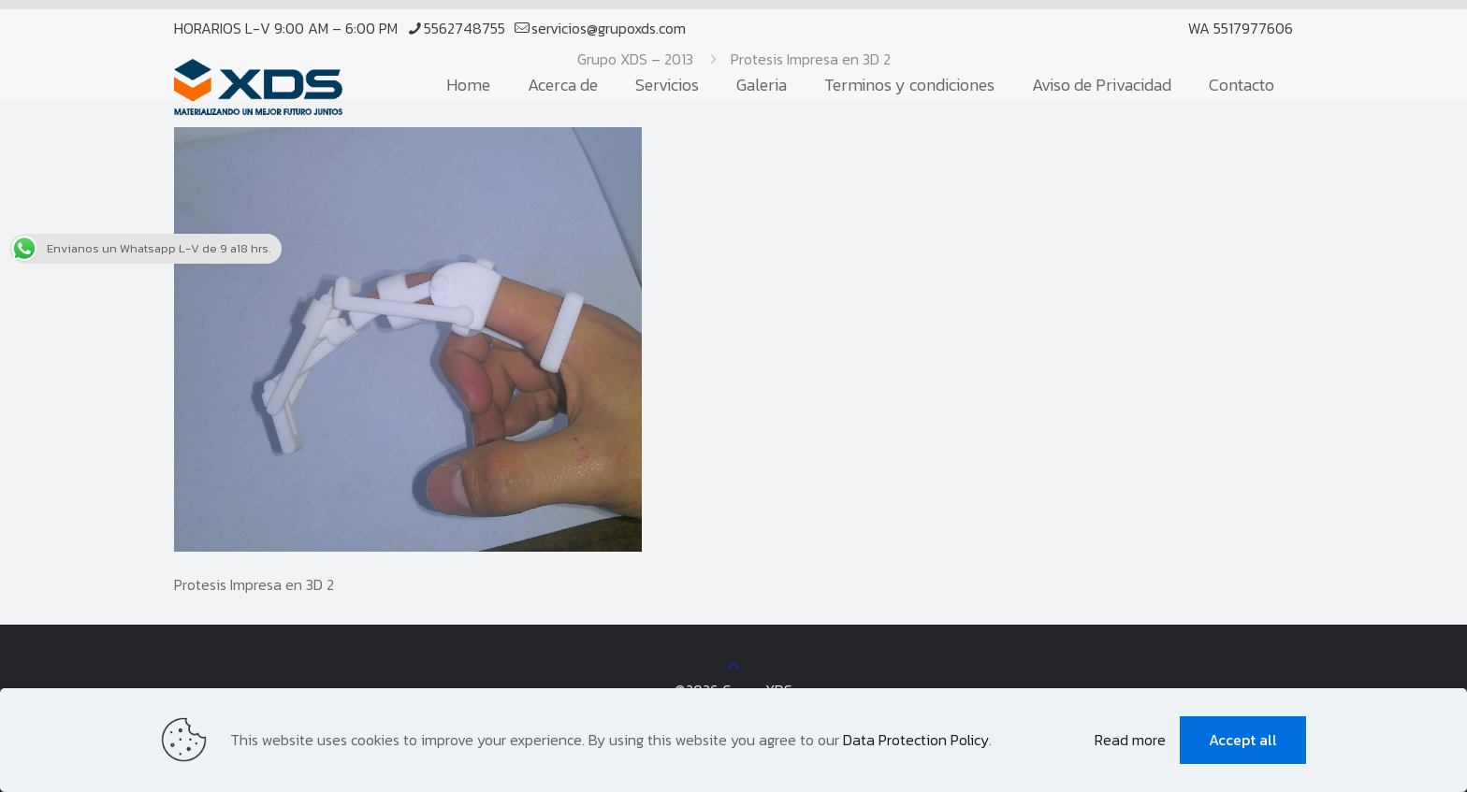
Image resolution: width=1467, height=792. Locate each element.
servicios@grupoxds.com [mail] (608, 28)
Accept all (1243, 739)
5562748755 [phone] (464, 28)
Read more (1130, 739)
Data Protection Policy (916, 739)
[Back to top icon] (733, 666)
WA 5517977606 (1240, 28)
